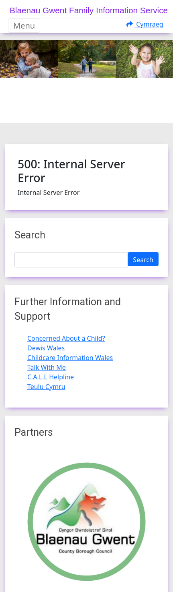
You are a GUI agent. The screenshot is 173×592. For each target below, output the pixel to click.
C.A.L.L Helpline (50, 377)
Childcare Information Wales (70, 357)
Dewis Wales (46, 348)
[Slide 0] (65, 112)
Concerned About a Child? (66, 338)
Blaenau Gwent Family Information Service (89, 10)
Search (143, 259)
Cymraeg (144, 24)
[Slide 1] (79, 112)
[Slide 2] (94, 112)
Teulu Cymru (46, 386)
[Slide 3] (108, 112)
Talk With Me (46, 367)
